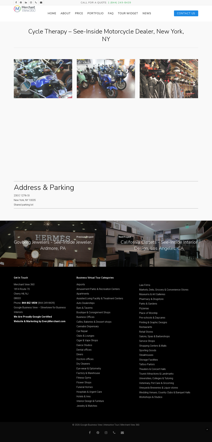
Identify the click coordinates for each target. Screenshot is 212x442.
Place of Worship (148, 313)
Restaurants (145, 327)
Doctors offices (85, 359)
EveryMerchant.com (53, 321)
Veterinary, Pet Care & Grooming (156, 383)
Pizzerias (144, 308)
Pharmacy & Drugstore (151, 299)
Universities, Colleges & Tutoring (156, 378)
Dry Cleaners (83, 363)
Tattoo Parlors (147, 364)
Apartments (82, 293)
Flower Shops (83, 382)
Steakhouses (146, 355)
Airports (80, 284)
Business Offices (85, 317)
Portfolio (102, 13)
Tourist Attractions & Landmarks (156, 373)
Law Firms (144, 285)
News (153, 13)
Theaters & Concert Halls (152, 369)
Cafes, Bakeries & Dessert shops (93, 321)
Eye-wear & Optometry (88, 368)
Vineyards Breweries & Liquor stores (158, 387)
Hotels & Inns (83, 396)
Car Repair (82, 331)
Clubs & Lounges (85, 335)
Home (58, 13)
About (72, 13)
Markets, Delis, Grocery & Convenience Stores (163, 289)
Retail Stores (146, 331)
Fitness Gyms (83, 377)
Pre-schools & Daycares (152, 317)
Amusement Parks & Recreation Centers (98, 289)
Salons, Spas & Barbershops (154, 336)
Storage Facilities (148, 359)
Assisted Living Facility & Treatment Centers (99, 298)
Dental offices (84, 349)
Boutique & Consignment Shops (93, 312)
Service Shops (147, 341)
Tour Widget (135, 13)
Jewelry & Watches (86, 405)
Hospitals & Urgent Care (89, 391)
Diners (79, 354)
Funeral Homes (84, 387)
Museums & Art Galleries (152, 294)
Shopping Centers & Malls (152, 345)
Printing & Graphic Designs (153, 322)
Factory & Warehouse (88, 373)
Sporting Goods (147, 350)
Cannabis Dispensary (87, 326)
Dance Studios (84, 345)
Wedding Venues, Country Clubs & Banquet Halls (164, 392)
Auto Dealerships (85, 303)
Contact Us (186, 13)
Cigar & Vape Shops (87, 340)
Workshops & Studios (150, 397)
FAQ (117, 13)
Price (86, 13)
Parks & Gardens (148, 303)
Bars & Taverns (84, 307)
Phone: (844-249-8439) (34, 302)
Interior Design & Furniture (90, 401)
